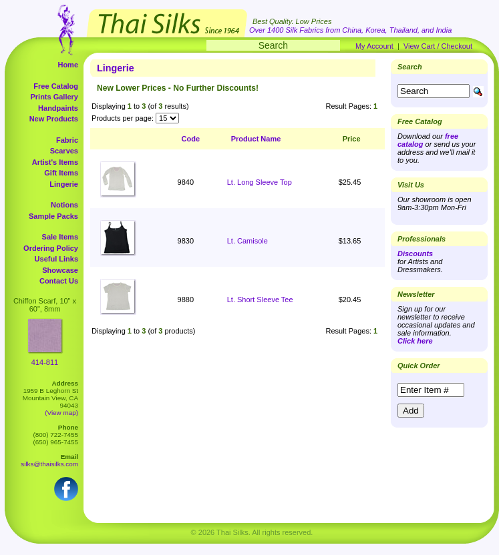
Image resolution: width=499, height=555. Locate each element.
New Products (53, 119)
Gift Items (61, 173)
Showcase (60, 270)
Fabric (67, 140)
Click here (415, 341)
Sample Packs (53, 216)
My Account (374, 46)
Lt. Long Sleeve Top (259, 182)
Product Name (256, 139)
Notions (64, 205)
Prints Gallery (54, 97)
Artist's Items (55, 162)
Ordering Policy (50, 248)
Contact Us (58, 281)
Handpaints (58, 108)
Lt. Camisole (247, 241)
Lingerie (63, 184)
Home (67, 65)
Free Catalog (55, 86)
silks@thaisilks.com (49, 464)
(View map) (61, 412)
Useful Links (56, 259)
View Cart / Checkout (437, 46)
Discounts (415, 253)
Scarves (64, 151)
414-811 (44, 362)
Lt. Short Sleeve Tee (260, 300)
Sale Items (60, 237)
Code (191, 139)
